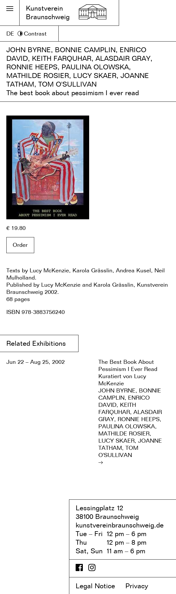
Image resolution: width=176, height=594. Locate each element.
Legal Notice (99, 586)
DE (10, 33)
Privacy (141, 586)
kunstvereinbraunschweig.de (120, 525)
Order (20, 244)
